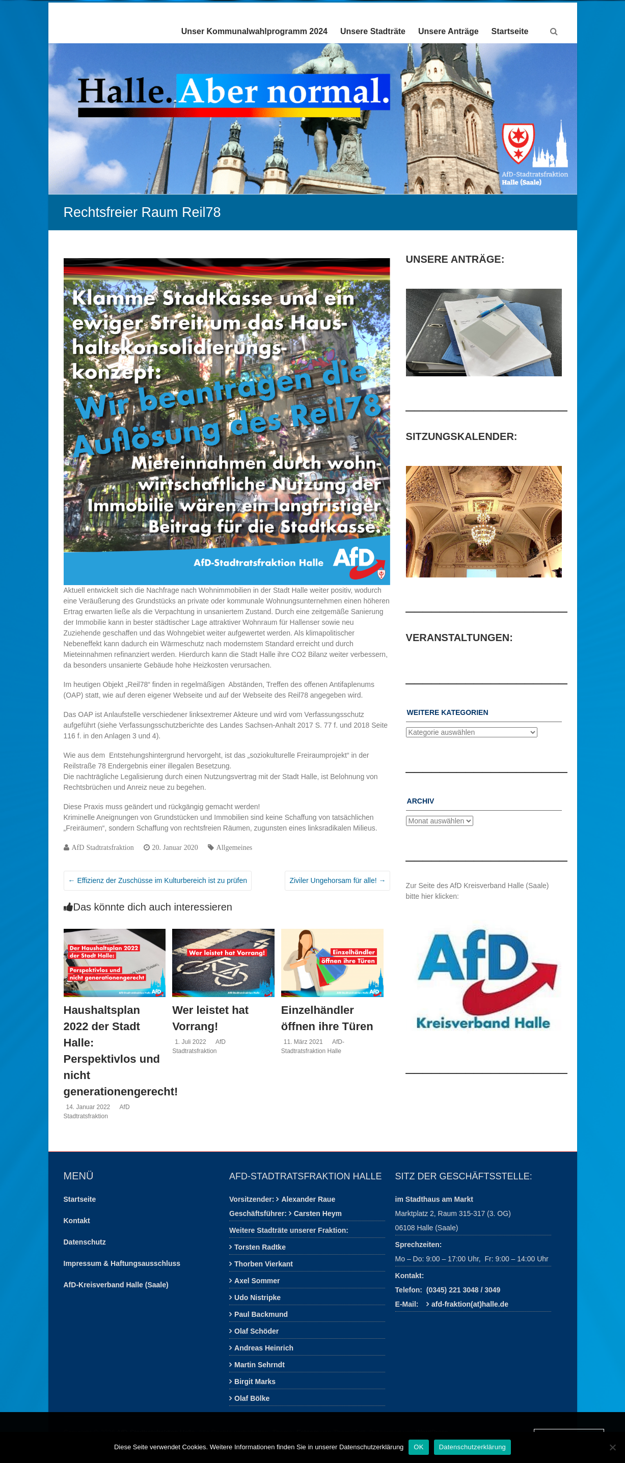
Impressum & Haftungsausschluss (122, 1263)
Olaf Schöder (256, 1331)
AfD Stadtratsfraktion (103, 847)
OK (418, 1447)
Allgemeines (234, 847)
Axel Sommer (257, 1281)
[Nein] (612, 1447)
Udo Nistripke (257, 1297)
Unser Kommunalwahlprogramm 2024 (254, 31)
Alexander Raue (308, 1199)
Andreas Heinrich (263, 1348)
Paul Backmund (261, 1314)
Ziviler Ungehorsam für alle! (337, 880)
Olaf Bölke (251, 1398)
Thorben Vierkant (263, 1264)
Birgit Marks (255, 1381)
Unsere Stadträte (372, 31)
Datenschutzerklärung (472, 1447)
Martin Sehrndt (259, 1365)
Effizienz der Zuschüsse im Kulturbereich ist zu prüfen (157, 880)
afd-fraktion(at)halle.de (469, 1304)
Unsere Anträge (448, 31)
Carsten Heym (318, 1213)
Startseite (510, 31)
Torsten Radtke (260, 1247)
